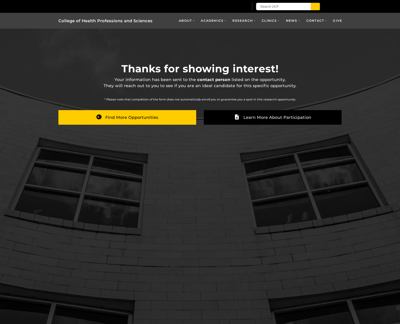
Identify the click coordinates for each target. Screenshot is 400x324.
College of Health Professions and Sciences (105, 20)
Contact (315, 20)
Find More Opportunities (127, 117)
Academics (212, 20)
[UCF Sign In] (232, 6)
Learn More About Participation (272, 117)
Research (242, 20)
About (185, 20)
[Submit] (315, 6)
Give (337, 20)
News (291, 20)
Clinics (269, 20)
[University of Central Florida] (118, 6)
